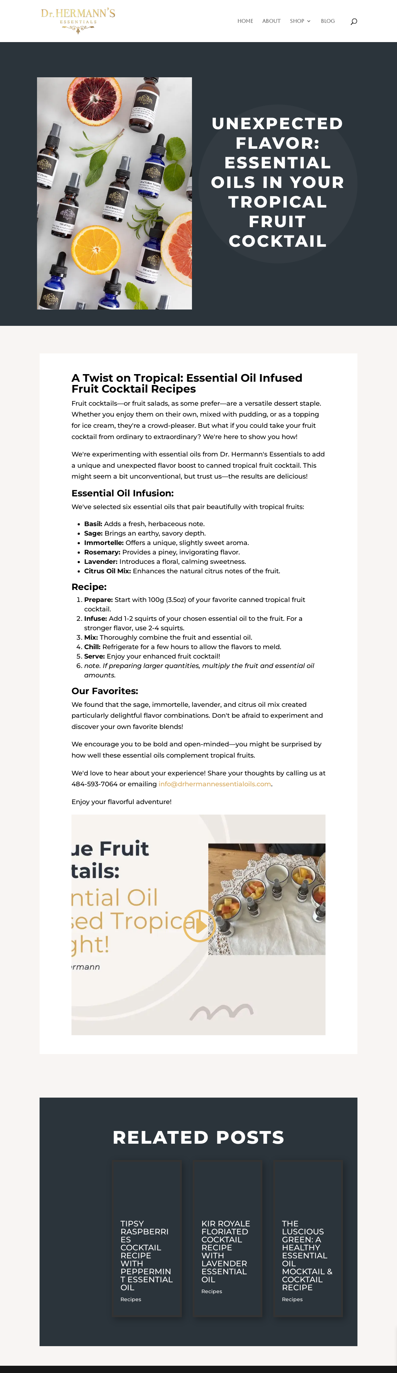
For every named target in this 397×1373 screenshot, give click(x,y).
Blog (328, 21)
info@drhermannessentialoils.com (215, 784)
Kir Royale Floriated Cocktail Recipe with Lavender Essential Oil (225, 1251)
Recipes (130, 1299)
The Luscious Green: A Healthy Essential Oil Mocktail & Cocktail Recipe (307, 1255)
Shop (297, 21)
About (271, 21)
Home (245, 21)
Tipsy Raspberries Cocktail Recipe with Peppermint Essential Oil (146, 1255)
